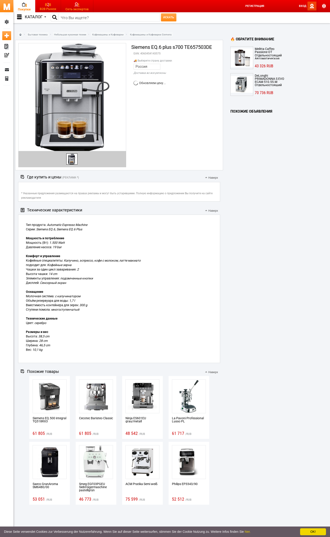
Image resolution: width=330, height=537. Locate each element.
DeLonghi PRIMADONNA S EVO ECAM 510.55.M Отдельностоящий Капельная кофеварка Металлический (269, 80)
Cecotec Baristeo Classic (96, 418)
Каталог (35, 16)
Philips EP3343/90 (185, 484)
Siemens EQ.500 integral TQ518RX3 (49, 419)
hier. (248, 531)
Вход (302, 6)
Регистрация (254, 6)
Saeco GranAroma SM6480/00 (45, 485)
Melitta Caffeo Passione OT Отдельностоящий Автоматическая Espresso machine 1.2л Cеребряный (271, 53)
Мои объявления (6, 46)
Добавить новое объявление (6, 35)
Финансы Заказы (6, 78)
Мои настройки (6, 21)
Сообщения (6, 69)
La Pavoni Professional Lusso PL (188, 419)
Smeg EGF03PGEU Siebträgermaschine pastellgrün (93, 487)
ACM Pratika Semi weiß (141, 484)
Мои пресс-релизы (6, 55)
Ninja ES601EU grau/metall (135, 419)
